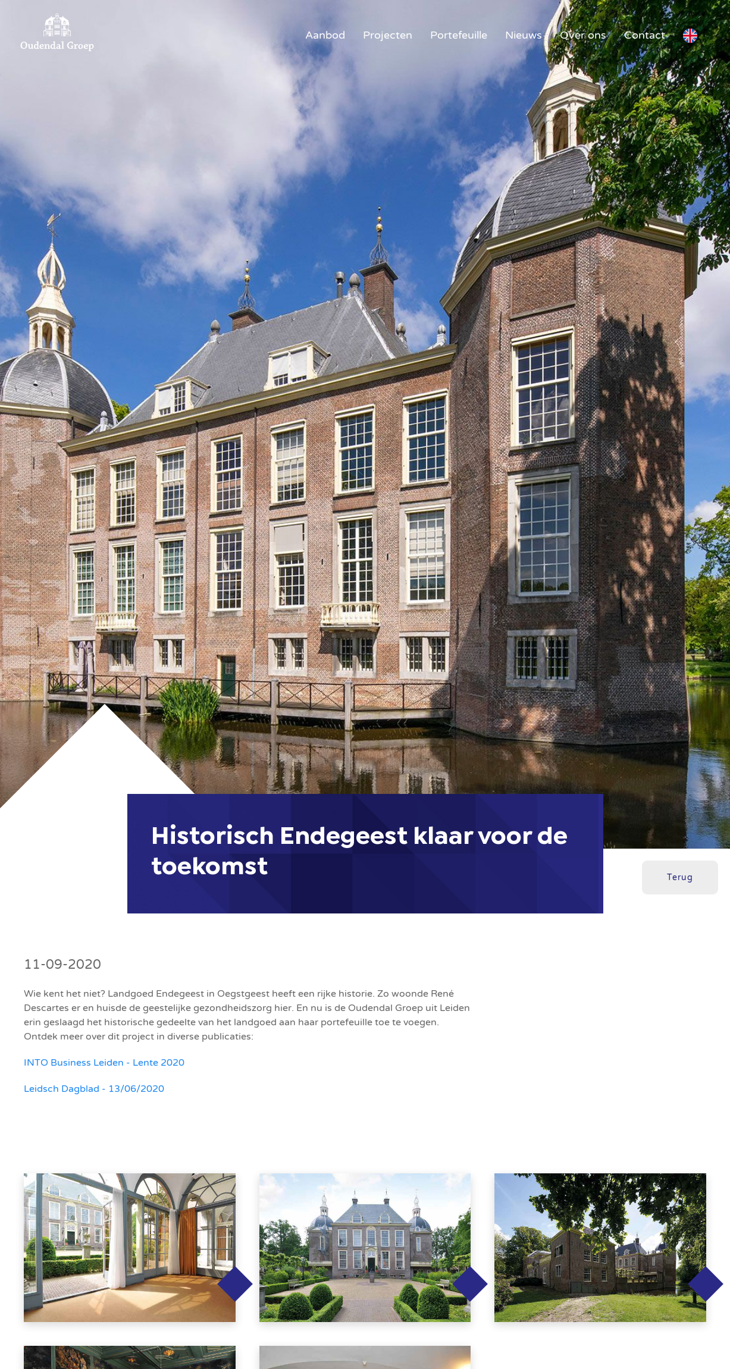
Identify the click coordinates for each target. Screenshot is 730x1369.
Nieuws (523, 35)
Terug (680, 877)
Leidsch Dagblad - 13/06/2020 (94, 1089)
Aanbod (325, 35)
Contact (644, 35)
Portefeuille (458, 35)
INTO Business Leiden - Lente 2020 (104, 1063)
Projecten (387, 35)
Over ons (583, 35)
